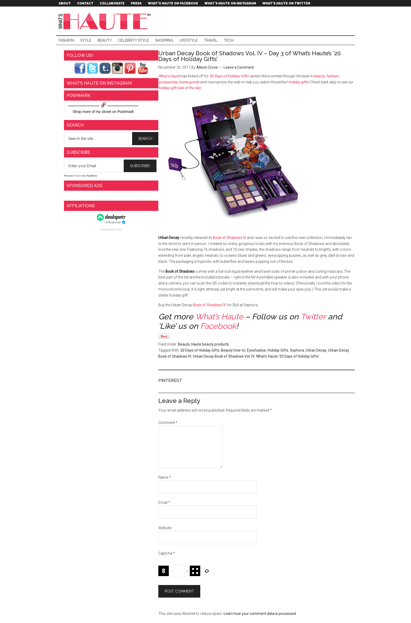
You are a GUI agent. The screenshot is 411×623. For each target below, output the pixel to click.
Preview (68, 175)
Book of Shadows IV (229, 238)
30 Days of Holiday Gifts (228, 76)
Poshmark (125, 112)
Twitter (313, 316)
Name (164, 477)
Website (164, 528)
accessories (167, 82)
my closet (103, 112)
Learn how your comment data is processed (260, 613)
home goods (189, 82)
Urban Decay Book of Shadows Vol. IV (224, 356)
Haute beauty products (210, 344)
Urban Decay (316, 350)
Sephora (297, 350)
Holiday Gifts (278, 350)
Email (164, 502)
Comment (167, 422)
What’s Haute (169, 76)
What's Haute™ (106, 21)
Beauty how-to (233, 350)
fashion (332, 76)
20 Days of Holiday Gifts (199, 350)
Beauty (184, 344)
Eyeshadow (256, 350)
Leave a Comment (239, 67)
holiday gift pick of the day (179, 88)
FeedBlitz (91, 175)
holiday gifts (298, 82)
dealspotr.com (111, 229)
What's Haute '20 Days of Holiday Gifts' (287, 356)
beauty (319, 76)
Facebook (218, 326)
